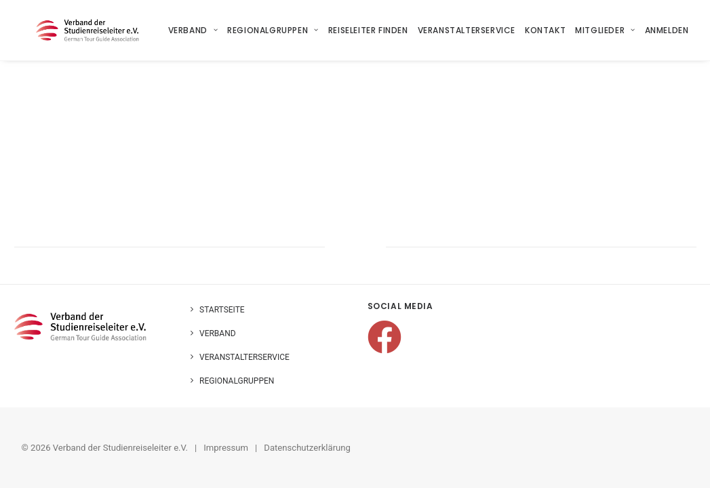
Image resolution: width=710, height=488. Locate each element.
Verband (193, 30)
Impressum (225, 448)
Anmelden (667, 30)
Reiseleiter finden (368, 30)
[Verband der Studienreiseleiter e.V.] (73, 30)
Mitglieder (605, 30)
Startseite (222, 309)
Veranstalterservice (466, 30)
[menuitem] (195, 30)
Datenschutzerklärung (307, 448)
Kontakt (545, 30)
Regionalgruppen (272, 30)
